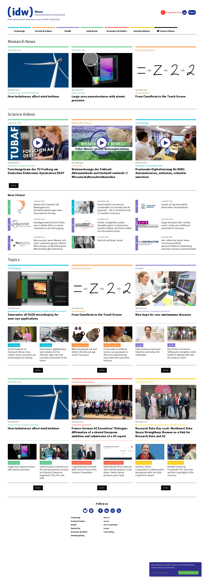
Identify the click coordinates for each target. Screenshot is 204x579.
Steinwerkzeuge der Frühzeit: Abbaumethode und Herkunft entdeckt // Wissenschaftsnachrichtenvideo (100, 173)
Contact (106, 528)
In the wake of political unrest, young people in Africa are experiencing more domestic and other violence (116, 355)
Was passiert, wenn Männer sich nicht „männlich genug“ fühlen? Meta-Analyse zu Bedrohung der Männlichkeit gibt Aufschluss (50, 244)
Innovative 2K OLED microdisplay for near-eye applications (33, 316)
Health (67, 31)
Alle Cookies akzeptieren (188, 572)
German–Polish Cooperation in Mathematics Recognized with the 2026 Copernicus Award (149, 471)
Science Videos (166, 31)
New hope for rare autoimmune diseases (163, 314)
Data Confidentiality (110, 525)
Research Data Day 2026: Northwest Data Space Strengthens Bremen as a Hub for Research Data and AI (164, 432)
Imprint (106, 521)
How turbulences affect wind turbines (34, 96)
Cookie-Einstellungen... (160, 572)
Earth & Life (91, 31)
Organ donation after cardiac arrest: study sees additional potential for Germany (176, 225)
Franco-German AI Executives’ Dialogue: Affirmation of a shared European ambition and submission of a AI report (100, 432)
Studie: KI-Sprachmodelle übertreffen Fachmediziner (174, 206)
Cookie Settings (109, 532)
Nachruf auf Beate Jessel (110, 240)
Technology (19, 31)
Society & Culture (43, 31)
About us (107, 518)
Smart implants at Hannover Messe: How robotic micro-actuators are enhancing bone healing (22, 353)
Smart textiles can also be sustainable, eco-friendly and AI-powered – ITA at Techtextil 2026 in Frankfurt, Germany (114, 209)
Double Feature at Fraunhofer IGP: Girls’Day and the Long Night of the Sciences (180, 471)
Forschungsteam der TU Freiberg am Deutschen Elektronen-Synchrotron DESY (36, 171)
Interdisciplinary (142, 31)
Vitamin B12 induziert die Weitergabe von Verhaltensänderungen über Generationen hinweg (48, 209)
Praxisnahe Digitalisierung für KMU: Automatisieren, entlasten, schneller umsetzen (160, 173)
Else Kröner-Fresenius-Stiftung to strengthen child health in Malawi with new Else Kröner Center (181, 353)
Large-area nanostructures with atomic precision (98, 98)
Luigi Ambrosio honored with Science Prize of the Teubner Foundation (84, 469)
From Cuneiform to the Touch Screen (160, 96)
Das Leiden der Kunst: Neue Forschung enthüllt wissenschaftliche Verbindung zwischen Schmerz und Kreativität (178, 244)
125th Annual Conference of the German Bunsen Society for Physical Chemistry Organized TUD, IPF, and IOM (54, 472)
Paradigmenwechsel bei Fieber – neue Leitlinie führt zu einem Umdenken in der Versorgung (50, 225)
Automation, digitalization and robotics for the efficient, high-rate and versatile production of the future (53, 355)
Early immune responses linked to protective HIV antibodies (148, 352)
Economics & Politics (117, 31)
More (13, 185)
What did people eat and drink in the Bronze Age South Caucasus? (84, 352)
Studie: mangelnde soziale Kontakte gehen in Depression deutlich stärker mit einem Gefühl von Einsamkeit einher (114, 227)
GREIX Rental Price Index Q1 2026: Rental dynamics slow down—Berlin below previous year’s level (118, 471)
